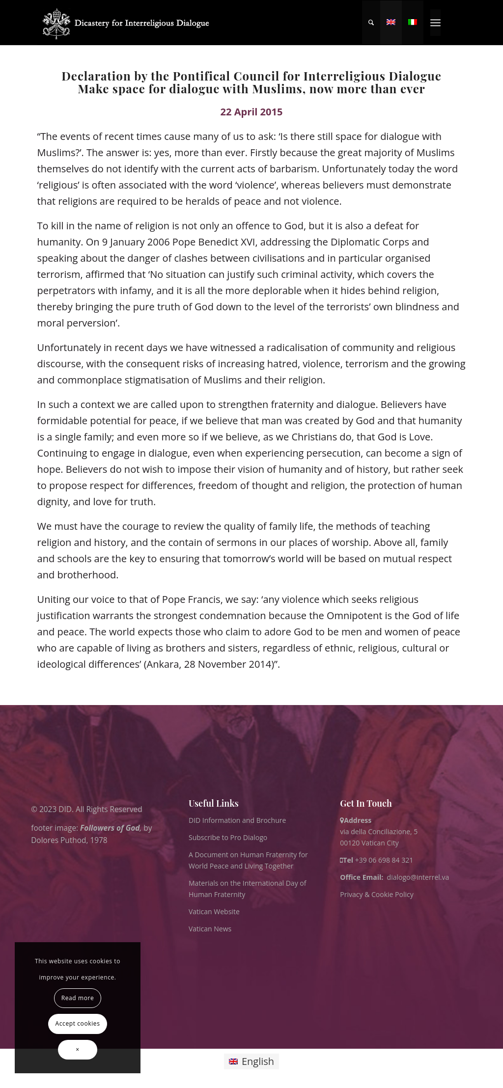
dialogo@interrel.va (418, 877)
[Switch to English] (251, 1062)
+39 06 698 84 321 (384, 860)
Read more (77, 998)
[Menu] (435, 22)
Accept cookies (78, 1023)
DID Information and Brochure (237, 820)
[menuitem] (371, 22)
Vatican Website (214, 911)
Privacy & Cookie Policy (376, 894)
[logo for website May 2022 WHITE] (129, 22)
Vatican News (210, 928)
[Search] (371, 22)
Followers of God (110, 827)
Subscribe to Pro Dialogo (228, 837)
